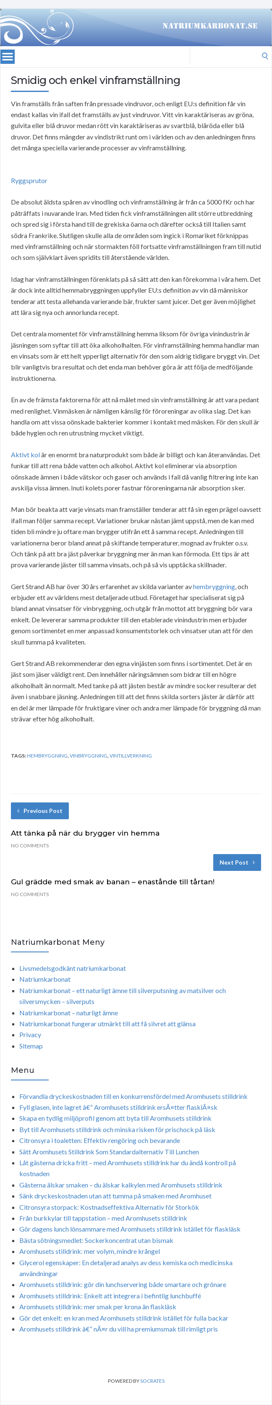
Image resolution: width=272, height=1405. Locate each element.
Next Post (237, 862)
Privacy (30, 1034)
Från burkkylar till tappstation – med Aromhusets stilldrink (103, 1218)
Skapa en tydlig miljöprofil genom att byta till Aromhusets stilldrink (115, 1118)
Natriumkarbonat (45, 979)
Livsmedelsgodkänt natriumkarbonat (72, 968)
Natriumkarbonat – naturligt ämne (68, 1013)
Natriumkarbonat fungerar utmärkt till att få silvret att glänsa (107, 1024)
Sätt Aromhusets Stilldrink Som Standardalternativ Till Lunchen (109, 1152)
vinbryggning (88, 755)
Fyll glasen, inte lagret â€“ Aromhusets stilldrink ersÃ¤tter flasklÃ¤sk (118, 1107)
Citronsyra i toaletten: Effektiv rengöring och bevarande (99, 1140)
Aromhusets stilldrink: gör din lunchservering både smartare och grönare (122, 1284)
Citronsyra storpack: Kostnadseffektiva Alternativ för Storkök (109, 1207)
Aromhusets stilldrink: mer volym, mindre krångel (89, 1251)
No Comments (30, 845)
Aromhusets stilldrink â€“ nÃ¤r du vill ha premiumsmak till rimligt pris (118, 1329)
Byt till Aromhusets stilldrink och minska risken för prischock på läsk (117, 1129)
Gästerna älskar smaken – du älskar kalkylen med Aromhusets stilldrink (120, 1185)
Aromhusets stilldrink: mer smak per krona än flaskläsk (97, 1307)
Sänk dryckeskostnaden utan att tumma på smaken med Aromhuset (115, 1196)
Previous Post (40, 810)
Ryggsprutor (29, 180)
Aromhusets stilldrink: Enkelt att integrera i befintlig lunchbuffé (110, 1296)
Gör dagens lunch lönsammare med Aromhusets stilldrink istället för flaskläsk (130, 1229)
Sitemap (31, 1046)
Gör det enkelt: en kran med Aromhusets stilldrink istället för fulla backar (123, 1318)
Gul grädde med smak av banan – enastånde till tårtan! (112, 882)
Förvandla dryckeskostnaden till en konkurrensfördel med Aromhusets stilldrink (133, 1096)
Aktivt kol (25, 455)
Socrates (152, 1381)
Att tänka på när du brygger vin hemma (85, 833)
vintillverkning (131, 755)
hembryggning (214, 586)
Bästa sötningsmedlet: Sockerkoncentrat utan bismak (96, 1240)
